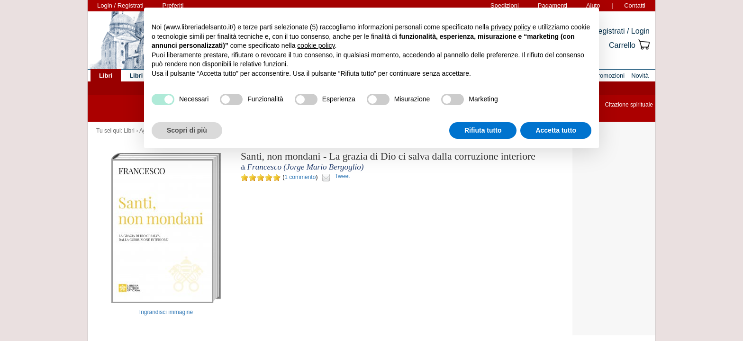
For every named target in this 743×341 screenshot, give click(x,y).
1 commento (300, 177)
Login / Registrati (120, 5)
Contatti (634, 5)
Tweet (342, 176)
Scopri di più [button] (187, 130)
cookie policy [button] (316, 45)
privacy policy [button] (511, 27)
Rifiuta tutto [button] (483, 130)
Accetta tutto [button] (555, 130)
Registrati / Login (621, 31)
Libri (129, 130)
